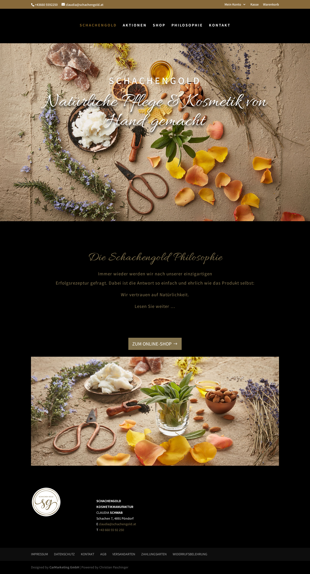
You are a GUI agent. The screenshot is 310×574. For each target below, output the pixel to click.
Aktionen (135, 26)
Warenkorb (271, 5)
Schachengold (98, 26)
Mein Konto (233, 5)
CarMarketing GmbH (64, 567)
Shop (159, 26)
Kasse (254, 5)
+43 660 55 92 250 (111, 530)
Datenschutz (64, 554)
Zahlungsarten (154, 554)
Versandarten (123, 554)
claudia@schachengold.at (117, 524)
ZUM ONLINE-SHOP (151, 344)
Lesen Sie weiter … (155, 306)
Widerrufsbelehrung (190, 554)
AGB (103, 554)
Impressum (39, 554)
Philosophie (187, 26)
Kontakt (220, 26)
